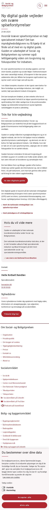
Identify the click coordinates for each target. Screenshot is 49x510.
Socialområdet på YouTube (14, 401)
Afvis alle (24, 505)
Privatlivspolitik (8, 338)
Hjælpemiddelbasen (10, 379)
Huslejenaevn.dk (9, 443)
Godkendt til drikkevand (12, 435)
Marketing (10, 490)
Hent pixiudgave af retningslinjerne (18, 213)
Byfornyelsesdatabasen (12, 424)
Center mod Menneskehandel (14, 383)
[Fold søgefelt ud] (40, 5)
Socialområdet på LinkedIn (14, 398)
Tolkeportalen (8, 394)
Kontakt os (7, 353)
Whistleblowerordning (11, 357)
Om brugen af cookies (11, 342)
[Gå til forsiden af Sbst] (6, 5)
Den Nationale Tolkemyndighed (15, 386)
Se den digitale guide (14, 180)
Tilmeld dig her (11, 314)
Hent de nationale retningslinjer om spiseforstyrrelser (18, 206)
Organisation (7, 335)
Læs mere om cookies (11, 477)
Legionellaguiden (9, 432)
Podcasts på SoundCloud (12, 405)
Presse (5, 349)
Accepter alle (24, 497)
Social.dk (6, 375)
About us (6, 360)
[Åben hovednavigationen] (46, 5)
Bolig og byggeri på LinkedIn (14, 447)
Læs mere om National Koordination (21, 258)
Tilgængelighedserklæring (12, 346)
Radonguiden (8, 428)
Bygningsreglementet (11, 421)
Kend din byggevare (10, 439)
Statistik (10, 487)
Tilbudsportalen (8, 390)
